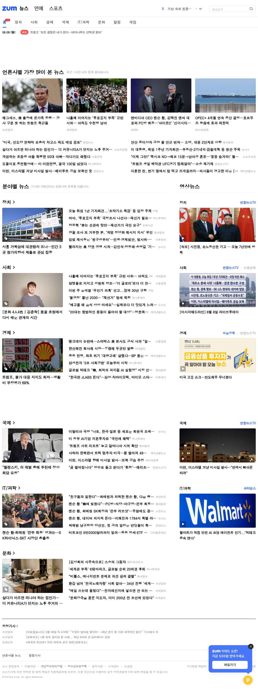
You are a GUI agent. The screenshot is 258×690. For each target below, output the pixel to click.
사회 (34, 22)
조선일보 (7, 130)
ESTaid (9, 677)
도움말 (128, 666)
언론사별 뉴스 (11, 655)
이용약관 (30, 666)
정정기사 (8, 626)
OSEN (134, 130)
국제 (65, 22)
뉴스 (24, 8)
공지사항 (97, 666)
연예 (38, 8)
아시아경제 (202, 130)
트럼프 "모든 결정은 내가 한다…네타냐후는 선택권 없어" (66, 32)
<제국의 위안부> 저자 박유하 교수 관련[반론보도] (56, 642)
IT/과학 (83, 22)
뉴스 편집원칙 (10, 666)
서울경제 (250, 267)
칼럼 (117, 22)
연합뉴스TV (248, 202)
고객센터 (113, 666)
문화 (101, 22)
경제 (49, 22)
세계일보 (71, 130)
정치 (18, 22)
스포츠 (56, 8)
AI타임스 (250, 488)
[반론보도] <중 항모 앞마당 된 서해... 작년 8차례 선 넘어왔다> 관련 (68, 637)
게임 (132, 22)
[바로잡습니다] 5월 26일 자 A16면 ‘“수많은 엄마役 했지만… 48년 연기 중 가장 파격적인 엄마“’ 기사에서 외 (92, 632)
